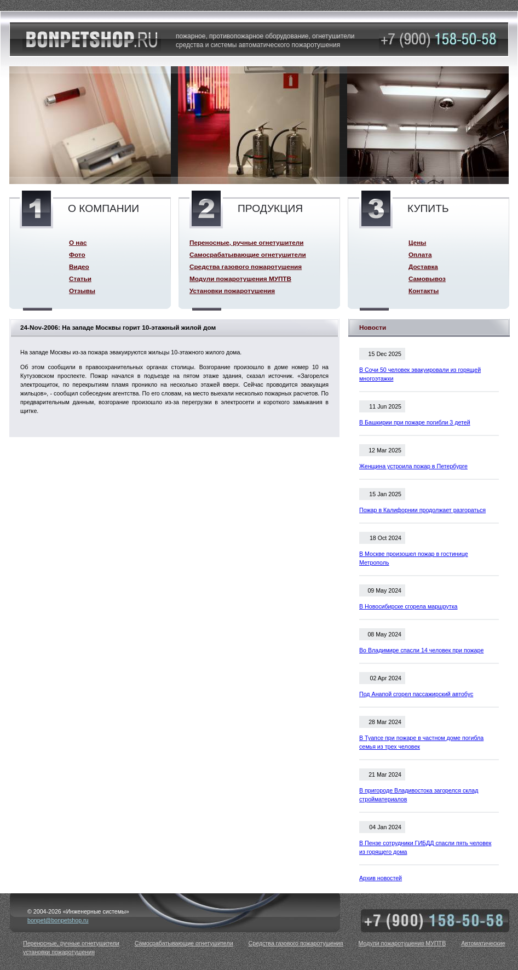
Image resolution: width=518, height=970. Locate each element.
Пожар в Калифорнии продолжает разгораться (422, 510)
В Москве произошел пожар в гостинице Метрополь (413, 558)
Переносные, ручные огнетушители (246, 242)
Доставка (423, 266)
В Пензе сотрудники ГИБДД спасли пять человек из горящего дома (425, 847)
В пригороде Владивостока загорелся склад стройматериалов (418, 794)
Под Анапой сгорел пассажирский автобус (416, 694)
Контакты (423, 290)
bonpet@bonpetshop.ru (58, 920)
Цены (417, 242)
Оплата (419, 254)
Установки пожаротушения (232, 290)
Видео (79, 266)
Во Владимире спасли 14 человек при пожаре (421, 650)
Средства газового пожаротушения (245, 266)
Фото (77, 254)
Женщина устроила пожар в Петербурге (413, 466)
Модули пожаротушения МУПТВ (240, 278)
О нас (78, 242)
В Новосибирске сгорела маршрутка (408, 606)
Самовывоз (427, 278)
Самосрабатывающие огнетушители (247, 254)
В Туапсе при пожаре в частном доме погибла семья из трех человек (421, 742)
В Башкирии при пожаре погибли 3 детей (414, 422)
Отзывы (82, 290)
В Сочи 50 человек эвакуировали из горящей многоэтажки (420, 374)
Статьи (80, 278)
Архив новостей (380, 878)
